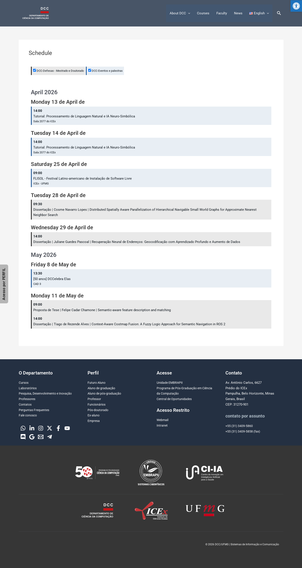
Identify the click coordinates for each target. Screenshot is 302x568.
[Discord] (23, 437)
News (238, 13)
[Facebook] (58, 428)
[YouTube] (67, 428)
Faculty (222, 13)
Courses (204, 13)
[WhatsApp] (23, 428)
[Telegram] (49, 437)
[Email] (40, 437)
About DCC (181, 13)
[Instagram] (40, 428)
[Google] (32, 437)
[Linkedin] (32, 428)
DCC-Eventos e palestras (105, 70)
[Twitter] (49, 428)
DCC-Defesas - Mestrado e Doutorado (58, 70)
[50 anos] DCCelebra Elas (52, 279)
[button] (296, 6)
